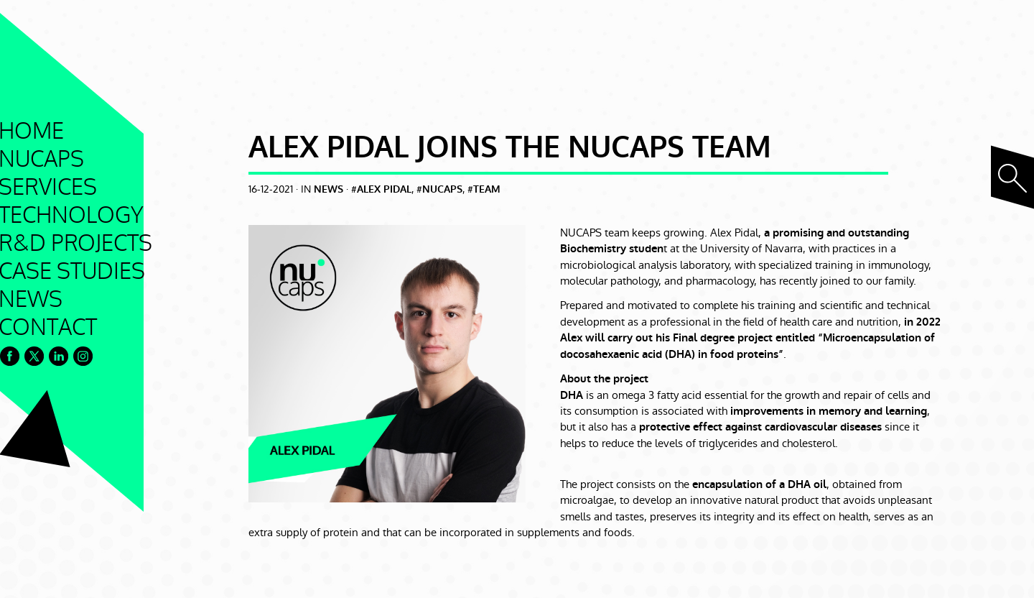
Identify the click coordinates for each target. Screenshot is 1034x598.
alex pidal (384, 189)
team (486, 189)
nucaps (442, 189)
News (328, 189)
